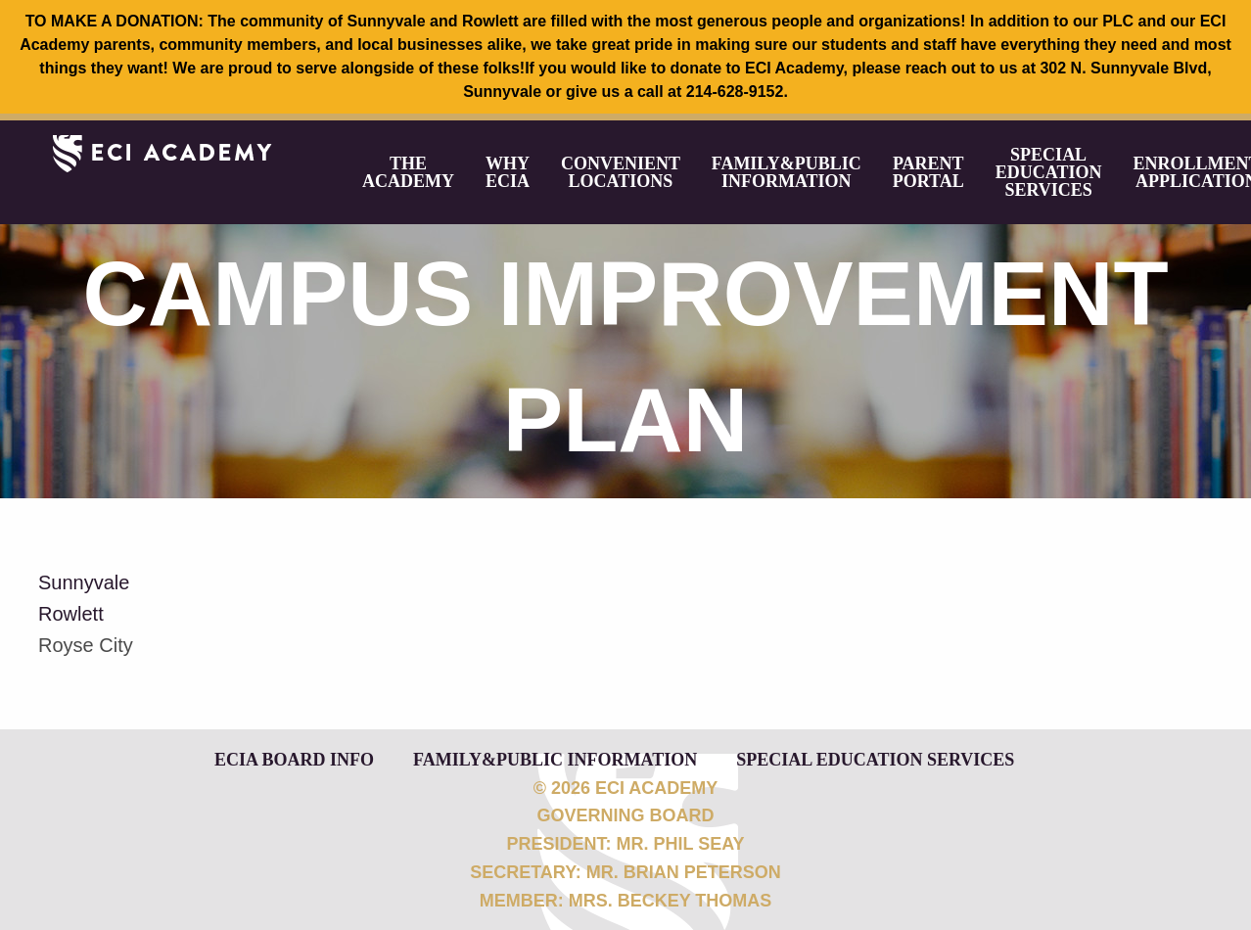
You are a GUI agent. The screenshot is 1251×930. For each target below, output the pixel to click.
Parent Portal (928, 172)
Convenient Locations (620, 172)
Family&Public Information (555, 758)
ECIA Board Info (294, 758)
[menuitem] (408, 172)
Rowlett (71, 614)
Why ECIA (508, 172)
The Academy (408, 172)
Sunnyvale (83, 582)
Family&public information (786, 172)
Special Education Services (1049, 172)
